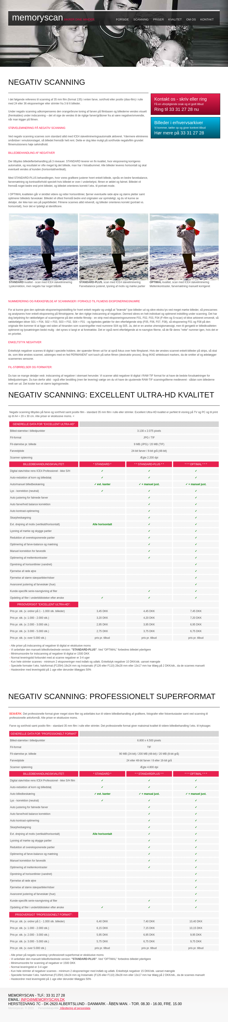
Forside (122, 19)
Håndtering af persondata (74, 1008)
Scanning (141, 19)
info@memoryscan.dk (42, 1000)
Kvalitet (175, 19)
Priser (158, 19)
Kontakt (207, 19)
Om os (191, 19)
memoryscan (37, 17)
